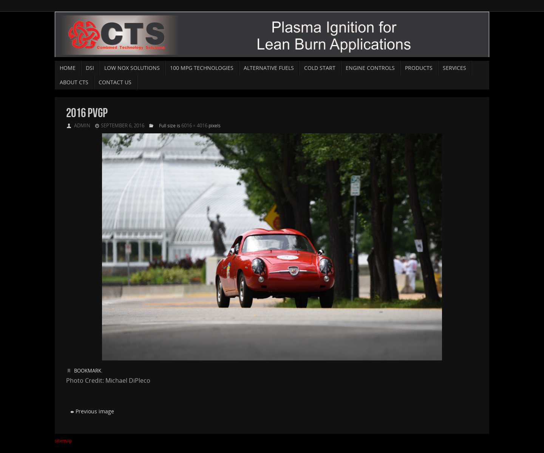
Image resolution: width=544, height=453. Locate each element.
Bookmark (87, 370)
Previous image (92, 411)
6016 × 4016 (194, 125)
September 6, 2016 (122, 125)
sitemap (63, 441)
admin (82, 125)
